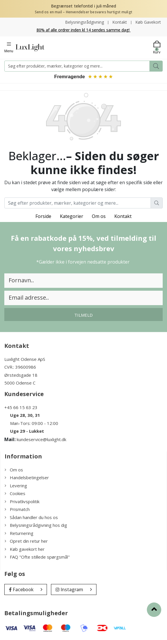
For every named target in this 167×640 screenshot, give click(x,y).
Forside (43, 216)
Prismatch (17, 509)
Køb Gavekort (148, 22)
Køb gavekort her (25, 549)
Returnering (19, 533)
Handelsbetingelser (27, 478)
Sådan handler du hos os (31, 517)
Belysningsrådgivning (84, 22)
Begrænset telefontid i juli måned (83, 6)
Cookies (15, 494)
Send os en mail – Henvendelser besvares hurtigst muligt (83, 12)
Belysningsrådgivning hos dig (36, 525)
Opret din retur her (26, 541)
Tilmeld (83, 315)
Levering (16, 486)
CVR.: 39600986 (20, 367)
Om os (99, 216)
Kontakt (119, 22)
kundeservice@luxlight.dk (41, 440)
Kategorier (71, 216)
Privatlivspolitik (22, 502)
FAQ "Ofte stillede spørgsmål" (37, 557)
